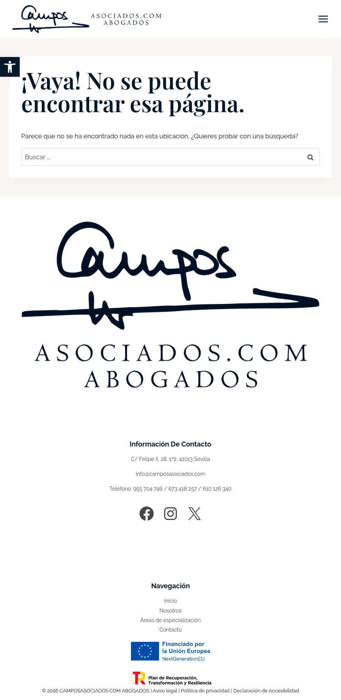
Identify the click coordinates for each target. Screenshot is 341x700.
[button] (10, 67)
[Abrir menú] (323, 19)
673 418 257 (182, 489)
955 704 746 (147, 489)
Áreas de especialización (170, 620)
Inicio (170, 601)
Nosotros (170, 611)
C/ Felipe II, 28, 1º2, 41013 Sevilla (170, 459)
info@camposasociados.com (171, 474)
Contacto (170, 630)
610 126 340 (217, 489)
